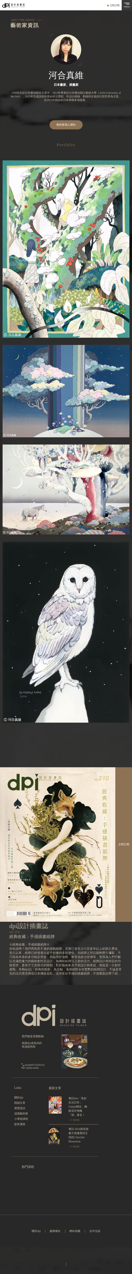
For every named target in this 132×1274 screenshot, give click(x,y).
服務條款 (55, 1231)
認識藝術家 (21, 1113)
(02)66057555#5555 (35, 1065)
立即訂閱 (114, 5)
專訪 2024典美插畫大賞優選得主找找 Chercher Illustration (78, 1135)
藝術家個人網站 (66, 124)
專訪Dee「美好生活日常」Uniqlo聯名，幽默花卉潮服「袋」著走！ (77, 1106)
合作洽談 (94, 1231)
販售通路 (19, 1124)
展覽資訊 (19, 1108)
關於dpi (18, 1097)
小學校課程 (21, 1118)
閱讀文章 (19, 1102)
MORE (74, 1120)
